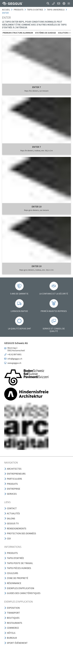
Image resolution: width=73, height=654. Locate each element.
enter (5, 12)
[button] (48, 3)
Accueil (6, 9)
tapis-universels (56, 9)
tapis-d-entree (35, 9)
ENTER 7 (36, 87)
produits (18, 9)
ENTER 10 (36, 206)
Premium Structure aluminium (18, 32)
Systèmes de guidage (45, 32)
